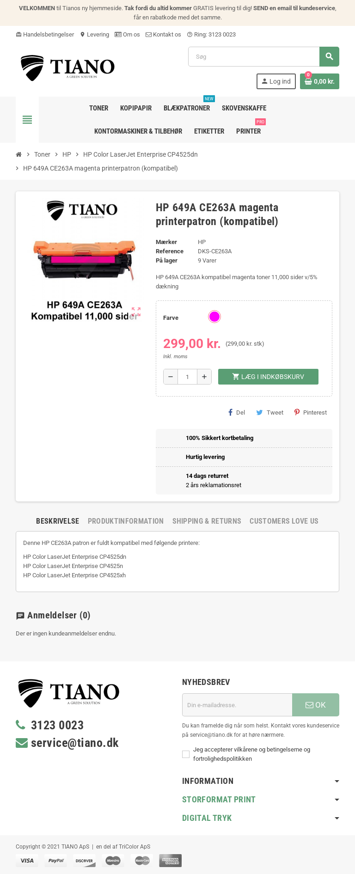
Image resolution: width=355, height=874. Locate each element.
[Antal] (187, 376)
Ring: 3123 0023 (211, 34)
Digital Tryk (207, 818)
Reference (170, 251)
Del (236, 412)
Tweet (269, 412)
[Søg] (263, 57)
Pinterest (310, 412)
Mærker (166, 241)
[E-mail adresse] (237, 704)
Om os (127, 34)
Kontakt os (163, 34)
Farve (170, 317)
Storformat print (219, 799)
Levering (94, 34)
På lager (167, 260)
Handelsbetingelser (45, 34)
